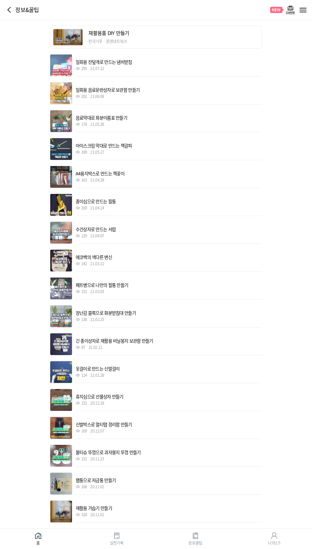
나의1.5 (274, 542)
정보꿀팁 (195, 542)
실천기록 (117, 542)
